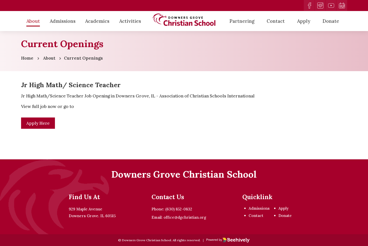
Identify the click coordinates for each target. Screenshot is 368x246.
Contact (276, 21)
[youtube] (330, 5)
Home (27, 58)
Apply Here (38, 124)
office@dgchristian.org (184, 217)
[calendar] (341, 5)
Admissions (63, 21)
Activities (130, 21)
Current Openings (83, 58)
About (33, 21)
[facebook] (308, 5)
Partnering (242, 21)
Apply (303, 21)
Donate (331, 21)
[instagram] (319, 5)
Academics (97, 21)
